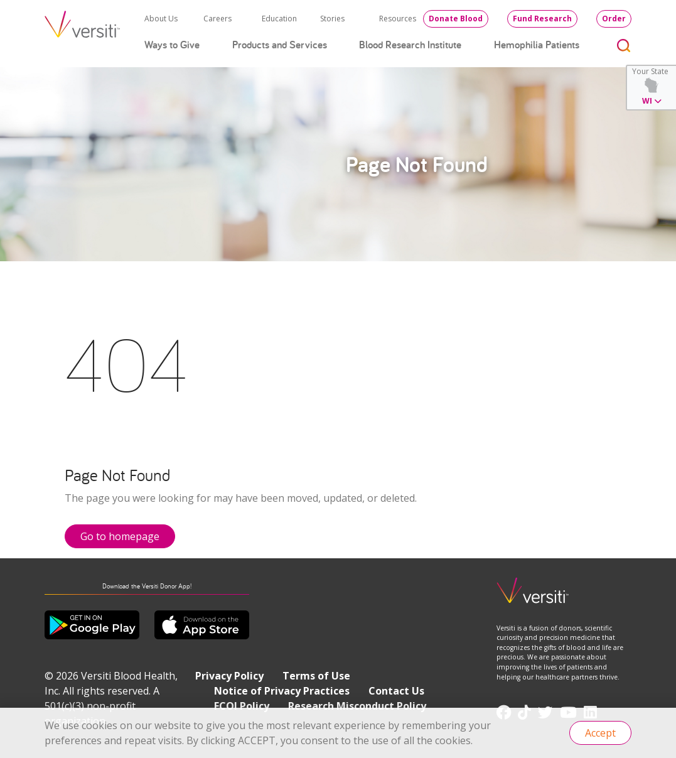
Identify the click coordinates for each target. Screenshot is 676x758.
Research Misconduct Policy (357, 706)
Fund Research (542, 18)
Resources (397, 18)
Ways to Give (172, 44)
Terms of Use (316, 676)
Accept (600, 733)
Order (614, 18)
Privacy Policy (229, 676)
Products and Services (279, 44)
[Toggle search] (623, 45)
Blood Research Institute (410, 44)
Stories (332, 18)
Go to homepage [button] (119, 536)
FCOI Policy (241, 706)
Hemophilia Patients (536, 44)
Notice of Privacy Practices (282, 691)
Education (279, 18)
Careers (217, 18)
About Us (161, 18)
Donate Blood (456, 18)
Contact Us (396, 691)
